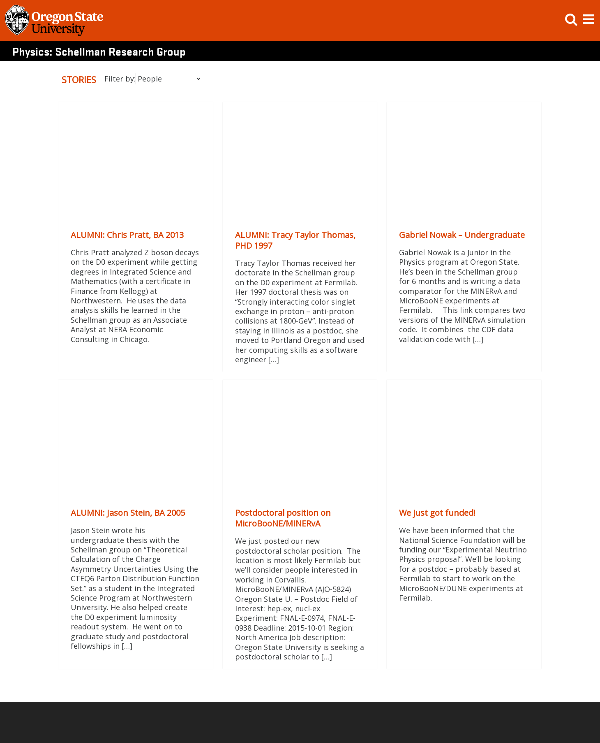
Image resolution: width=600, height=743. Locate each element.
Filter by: (120, 79)
